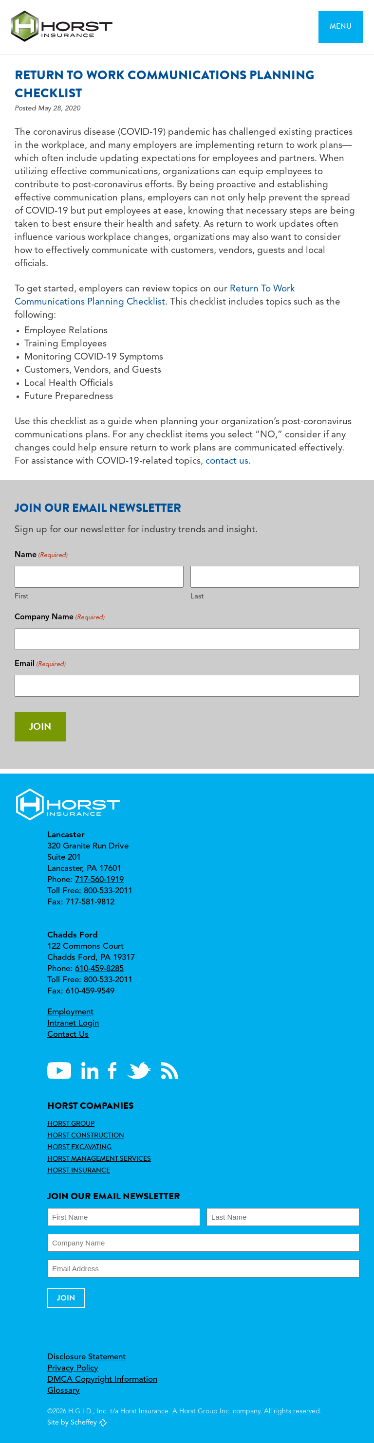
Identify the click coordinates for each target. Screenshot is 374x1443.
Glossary (63, 1391)
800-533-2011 (108, 891)
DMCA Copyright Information (102, 1379)
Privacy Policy (72, 1368)
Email (40, 664)
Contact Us (68, 1034)
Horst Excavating (79, 1147)
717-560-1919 (99, 880)
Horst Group (70, 1123)
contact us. (228, 461)
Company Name (60, 617)
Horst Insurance (78, 1170)
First (21, 596)
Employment (70, 1012)
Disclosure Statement (86, 1357)
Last (197, 596)
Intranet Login (73, 1023)
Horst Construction (85, 1135)
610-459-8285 (99, 969)
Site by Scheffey (72, 1422)
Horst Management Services (99, 1158)
